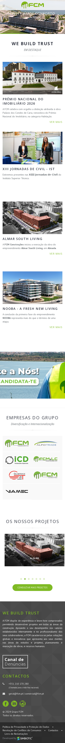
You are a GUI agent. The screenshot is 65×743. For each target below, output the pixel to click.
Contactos (53, 730)
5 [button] (36, 579)
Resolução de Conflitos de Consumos (22, 730)
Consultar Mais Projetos (33, 587)
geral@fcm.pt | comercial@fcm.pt (26, 693)
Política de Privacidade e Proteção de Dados (26, 726)
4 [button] (32, 579)
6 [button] (40, 579)
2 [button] (25, 579)
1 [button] (21, 579)
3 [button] (28, 579)
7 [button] (44, 579)
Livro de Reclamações (16, 733)
